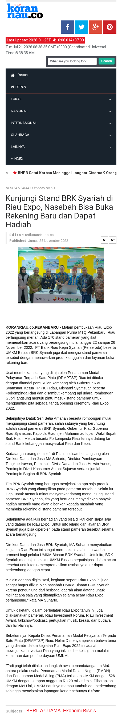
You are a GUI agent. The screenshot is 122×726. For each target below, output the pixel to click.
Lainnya (19, 147)
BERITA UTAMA (18, 188)
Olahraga (21, 135)
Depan (19, 74)
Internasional (25, 123)
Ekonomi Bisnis (43, 188)
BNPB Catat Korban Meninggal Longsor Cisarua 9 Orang (68, 173)
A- (105, 240)
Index (17, 159)
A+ (113, 240)
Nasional (20, 111)
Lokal (17, 99)
